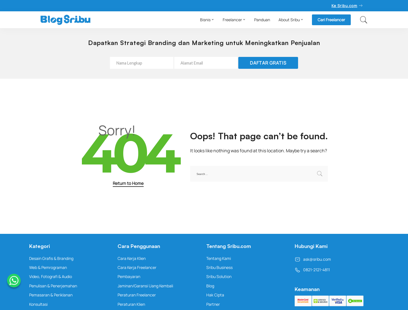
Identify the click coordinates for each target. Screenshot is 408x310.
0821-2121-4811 (312, 269)
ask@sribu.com (313, 259)
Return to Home (128, 183)
